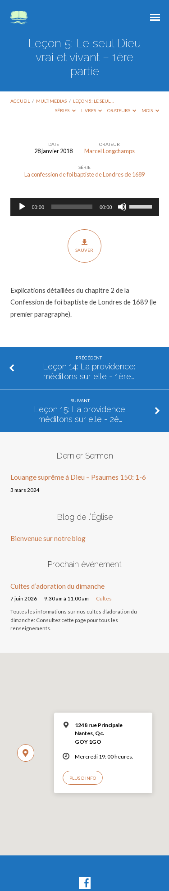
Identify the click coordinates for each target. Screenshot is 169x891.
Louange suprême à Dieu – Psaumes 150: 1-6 (78, 477)
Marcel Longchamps (109, 151)
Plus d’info (82, 778)
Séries (65, 110)
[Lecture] (22, 206)
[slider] (71, 207)
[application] (84, 207)
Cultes (104, 598)
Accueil (20, 101)
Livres (91, 110)
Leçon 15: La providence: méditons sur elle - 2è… (80, 414)
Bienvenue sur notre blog (48, 538)
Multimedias (51, 101)
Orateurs (122, 110)
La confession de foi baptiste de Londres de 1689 (84, 174)
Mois (150, 110)
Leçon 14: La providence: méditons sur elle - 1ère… (89, 371)
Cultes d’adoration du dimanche (57, 586)
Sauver (84, 245)
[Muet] (122, 206)
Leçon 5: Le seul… (93, 101)
